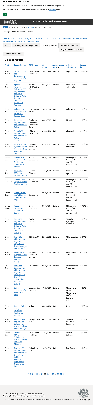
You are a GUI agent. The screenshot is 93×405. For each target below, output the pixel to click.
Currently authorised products (26, 45)
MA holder (33, 65)
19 (37, 374)
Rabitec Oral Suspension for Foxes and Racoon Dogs (20, 112)
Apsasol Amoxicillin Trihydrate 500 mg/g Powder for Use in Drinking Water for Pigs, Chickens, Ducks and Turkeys (20, 94)
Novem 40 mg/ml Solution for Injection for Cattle (20, 123)
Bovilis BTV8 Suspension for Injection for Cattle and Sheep (20, 257)
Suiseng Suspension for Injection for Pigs (20, 291)
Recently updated (10, 41)
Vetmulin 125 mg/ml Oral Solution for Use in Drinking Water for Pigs (20, 324)
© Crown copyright (83, 399)
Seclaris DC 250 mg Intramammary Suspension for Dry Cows (20, 76)
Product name (20, 65)
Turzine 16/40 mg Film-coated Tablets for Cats (20, 181)
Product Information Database (50, 21)
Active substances (71, 66)
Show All (6, 38)
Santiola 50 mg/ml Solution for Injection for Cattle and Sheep (20, 135)
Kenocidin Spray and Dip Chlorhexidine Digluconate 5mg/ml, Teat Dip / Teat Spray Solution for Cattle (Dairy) (20, 274)
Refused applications (13, 53)
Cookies (52, 10)
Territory (8, 65)
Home (7, 45)
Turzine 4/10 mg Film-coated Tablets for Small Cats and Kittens (20, 162)
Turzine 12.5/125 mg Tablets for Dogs (19, 209)
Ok (5, 14)
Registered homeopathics (71, 49)
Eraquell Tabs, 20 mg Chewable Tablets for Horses (20, 310)
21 (42, 374)
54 (61, 374)
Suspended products (69, 45)
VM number (45, 66)
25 (53, 374)
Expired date (83, 66)
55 (63, 374)
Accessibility (14, 394)
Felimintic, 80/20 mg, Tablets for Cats (20, 173)
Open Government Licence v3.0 (41, 400)
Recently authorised (26, 41)
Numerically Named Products (75, 38)
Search (38, 41)
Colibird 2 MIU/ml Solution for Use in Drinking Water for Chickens (20, 338)
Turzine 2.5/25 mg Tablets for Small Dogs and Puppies (20, 196)
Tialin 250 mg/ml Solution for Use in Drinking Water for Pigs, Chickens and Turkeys (20, 226)
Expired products (50, 45)
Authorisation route (58, 66)
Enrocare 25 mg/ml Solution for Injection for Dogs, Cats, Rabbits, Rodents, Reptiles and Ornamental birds (20, 357)
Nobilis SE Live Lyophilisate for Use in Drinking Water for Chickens (20, 149)
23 (48, 374)
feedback (31, 27)
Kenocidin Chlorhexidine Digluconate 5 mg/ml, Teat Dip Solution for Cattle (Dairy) (20, 242)
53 (58, 374)
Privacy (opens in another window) (32, 394)
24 (50, 374)
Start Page (6, 32)
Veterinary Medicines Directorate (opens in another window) (24, 396)
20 (39, 374)
